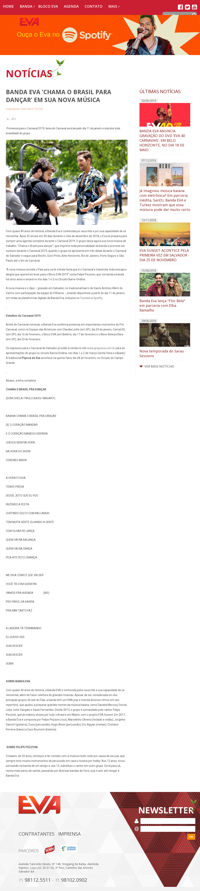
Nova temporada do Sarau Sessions (164, 340)
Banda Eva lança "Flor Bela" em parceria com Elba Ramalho (164, 293)
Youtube (85, 298)
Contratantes (36, 833)
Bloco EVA (48, 6)
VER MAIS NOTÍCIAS (156, 366)
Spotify (97, 298)
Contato (93, 6)
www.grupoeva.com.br (101, 348)
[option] (100, 35)
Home (8, 6)
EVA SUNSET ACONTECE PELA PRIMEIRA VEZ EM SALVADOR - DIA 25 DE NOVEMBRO (164, 242)
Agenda (71, 6)
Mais (112, 6)
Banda (26, 6)
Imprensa (69, 833)
